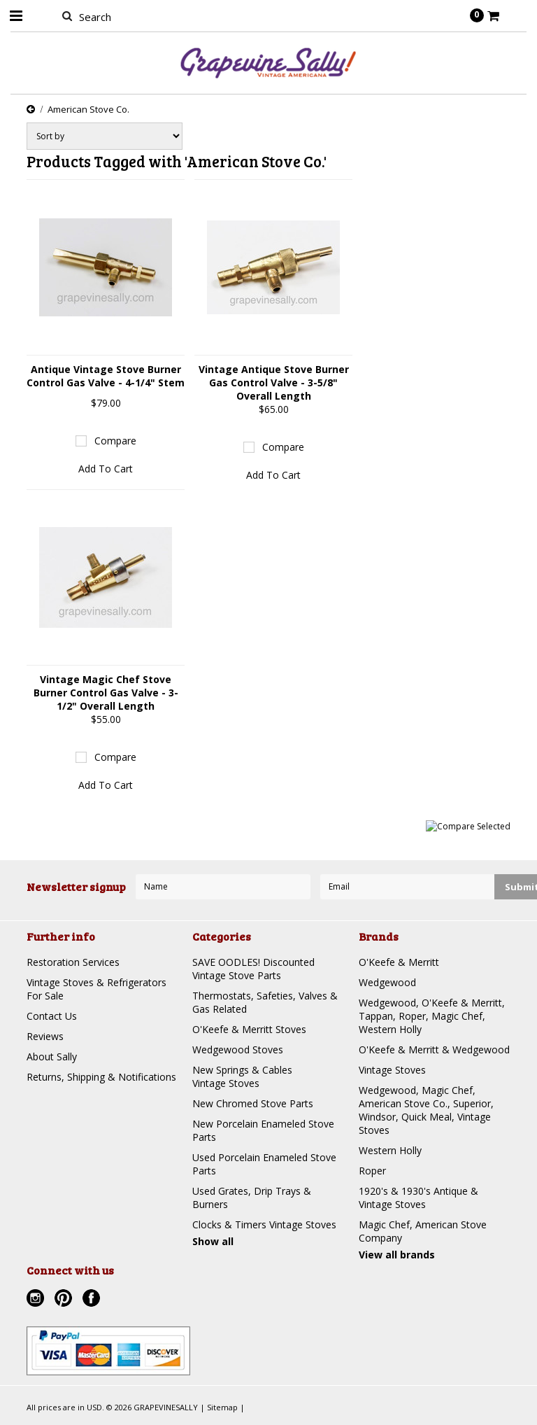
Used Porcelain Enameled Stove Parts (264, 1164)
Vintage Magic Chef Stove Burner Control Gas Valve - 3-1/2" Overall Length (106, 692)
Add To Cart (105, 468)
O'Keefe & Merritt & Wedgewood (434, 1049)
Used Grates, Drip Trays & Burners (251, 1197)
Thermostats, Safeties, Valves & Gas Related (265, 1002)
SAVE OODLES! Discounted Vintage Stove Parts (253, 968)
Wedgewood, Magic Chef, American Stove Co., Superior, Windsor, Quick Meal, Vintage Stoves (426, 1110)
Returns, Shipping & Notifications (101, 1076)
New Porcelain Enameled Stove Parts (263, 1130)
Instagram (37, 1299)
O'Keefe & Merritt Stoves (249, 1029)
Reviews (45, 1036)
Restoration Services (73, 962)
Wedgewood (387, 982)
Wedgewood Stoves (237, 1049)
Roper (372, 1170)
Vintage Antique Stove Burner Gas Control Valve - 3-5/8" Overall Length (274, 382)
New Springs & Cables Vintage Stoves (242, 1076)
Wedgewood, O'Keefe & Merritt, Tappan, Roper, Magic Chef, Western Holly (432, 1016)
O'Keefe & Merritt (399, 962)
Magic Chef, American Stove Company (423, 1231)
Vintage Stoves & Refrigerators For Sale (96, 989)
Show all (213, 1241)
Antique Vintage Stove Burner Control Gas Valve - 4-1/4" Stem (106, 376)
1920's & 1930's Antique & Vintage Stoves (418, 1197)
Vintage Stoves (392, 1069)
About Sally (52, 1056)
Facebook (93, 1299)
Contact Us (52, 1016)
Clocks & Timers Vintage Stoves (264, 1224)
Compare (115, 440)
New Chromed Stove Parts (252, 1103)
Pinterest (65, 1299)
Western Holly (390, 1150)
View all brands (397, 1254)
